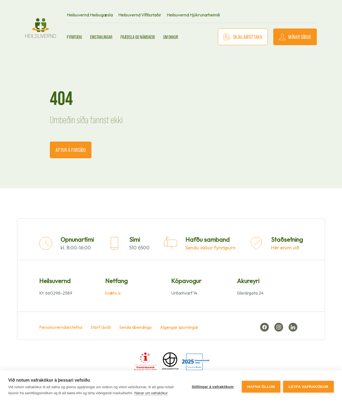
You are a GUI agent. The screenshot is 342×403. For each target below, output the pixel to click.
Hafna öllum (261, 387)
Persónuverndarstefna (60, 327)
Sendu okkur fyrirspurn (210, 247)
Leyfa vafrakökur (308, 387)
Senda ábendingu (135, 327)
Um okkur (170, 37)
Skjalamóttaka (243, 36)
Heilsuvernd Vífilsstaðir (139, 15)
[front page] (40, 28)
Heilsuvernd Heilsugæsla (90, 15)
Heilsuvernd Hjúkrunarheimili (193, 15)
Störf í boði (100, 327)
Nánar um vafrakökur (151, 393)
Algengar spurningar (179, 327)
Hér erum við (285, 247)
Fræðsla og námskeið (137, 37)
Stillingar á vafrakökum (213, 387)
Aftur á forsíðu (71, 149)
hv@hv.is (113, 293)
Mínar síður (295, 36)
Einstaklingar (101, 37)
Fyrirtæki (74, 37)
